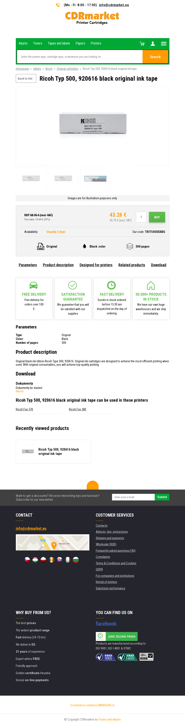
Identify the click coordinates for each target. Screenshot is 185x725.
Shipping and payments (110, 538)
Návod (19, 391)
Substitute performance (110, 588)
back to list (25, 78)
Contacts (102, 525)
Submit (162, 497)
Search (155, 57)
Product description (58, 265)
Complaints (103, 557)
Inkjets (37, 68)
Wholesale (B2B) (106, 544)
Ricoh (48, 68)
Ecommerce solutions (84, 705)
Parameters (28, 265)
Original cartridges (68, 68)
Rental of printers (106, 582)
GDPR (99, 569)
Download (158, 265)
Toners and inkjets (109, 719)
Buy (157, 217)
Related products (131, 265)
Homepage (22, 68)
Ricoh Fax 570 (24, 409)
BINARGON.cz (106, 705)
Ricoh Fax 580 (77, 409)
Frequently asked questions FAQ (115, 551)
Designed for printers (96, 265)
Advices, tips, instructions (112, 532)
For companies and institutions (115, 576)
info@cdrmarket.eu (114, 5)
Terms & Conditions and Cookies (116, 563)
